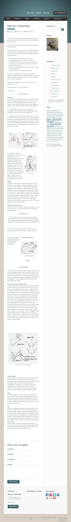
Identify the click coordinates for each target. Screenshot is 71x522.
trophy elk (51, 137)
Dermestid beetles (57, 122)
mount (54, 130)
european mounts (57, 126)
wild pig (59, 138)
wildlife (55, 138)
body (55, 110)
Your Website (10, 459)
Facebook (31, 12)
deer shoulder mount (54, 120)
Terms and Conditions (46, 517)
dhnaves (10, 31)
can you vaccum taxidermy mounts (54, 114)
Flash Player (54, 145)
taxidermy (60, 133)
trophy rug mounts (57, 137)
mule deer (53, 131)
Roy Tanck (57, 144)
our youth (57, 131)
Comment (9, 464)
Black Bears (49, 110)
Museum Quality (11, 29)
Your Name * (10, 449)
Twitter (39, 12)
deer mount (59, 117)
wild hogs (52, 138)
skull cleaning (55, 133)
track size (55, 135)
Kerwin (51, 130)
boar (53, 110)
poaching (48, 133)
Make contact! (13, 506)
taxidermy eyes (50, 135)
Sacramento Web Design (62, 520)
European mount (54, 124)
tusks (62, 137)
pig (59, 131)
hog (50, 128)
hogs (53, 128)
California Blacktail (50, 112)
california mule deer (58, 112)
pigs (61, 131)
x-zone (50, 140)
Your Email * (10, 454)
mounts (57, 130)
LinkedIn (47, 12)
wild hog (48, 138)
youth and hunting (55, 140)
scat (51, 133)
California (58, 110)
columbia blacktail (53, 117)
